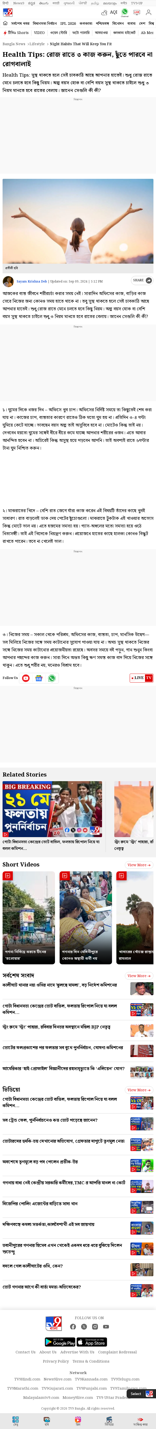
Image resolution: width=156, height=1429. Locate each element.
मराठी (56, 3)
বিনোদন (118, 24)
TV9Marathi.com (22, 1389)
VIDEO (39, 33)
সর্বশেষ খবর (20, 24)
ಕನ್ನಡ (31, 3)
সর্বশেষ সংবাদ (18, 975)
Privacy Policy (56, 1361)
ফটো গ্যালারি (81, 33)
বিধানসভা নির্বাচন (45, 24)
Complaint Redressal (117, 1352)
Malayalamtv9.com (41, 1398)
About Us (48, 1352)
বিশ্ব (151, 24)
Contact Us (26, 1352)
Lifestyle (37, 44)
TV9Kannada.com (91, 1379)
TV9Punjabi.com (91, 1389)
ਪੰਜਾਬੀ (83, 3)
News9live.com (58, 1379)
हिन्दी (6, 3)
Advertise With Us (77, 1352)
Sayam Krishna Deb (32, 281)
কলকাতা (86, 24)
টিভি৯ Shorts (18, 33)
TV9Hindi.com (27, 1379)
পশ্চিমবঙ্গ (102, 24)
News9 (18, 3)
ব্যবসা (131, 24)
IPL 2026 (68, 24)
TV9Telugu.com (125, 1379)
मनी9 (124, 3)
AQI (113, 12)
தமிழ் (95, 3)
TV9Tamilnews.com (128, 1389)
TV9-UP (137, 3)
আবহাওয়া (101, 33)
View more (139, 865)
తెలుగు (44, 3)
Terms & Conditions (91, 1361)
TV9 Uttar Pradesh (113, 1398)
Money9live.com (78, 1398)
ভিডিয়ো (11, 1089)
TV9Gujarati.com (57, 1389)
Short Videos (21, 864)
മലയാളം (110, 3)
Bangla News (14, 44)
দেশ (142, 24)
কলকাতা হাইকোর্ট (124, 33)
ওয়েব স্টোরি (58, 33)
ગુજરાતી (69, 3)
